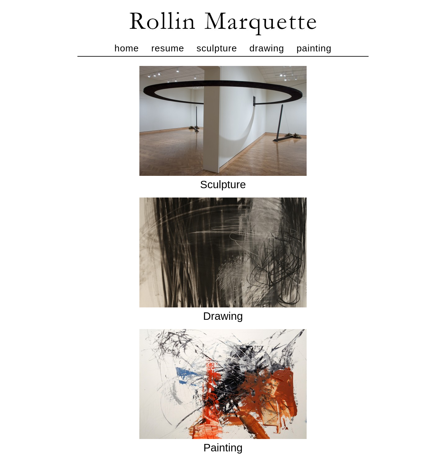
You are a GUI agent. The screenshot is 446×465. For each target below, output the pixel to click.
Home (127, 48)
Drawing (266, 48)
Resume (167, 48)
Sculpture (217, 48)
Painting (313, 48)
